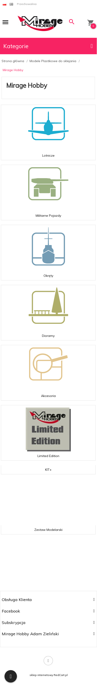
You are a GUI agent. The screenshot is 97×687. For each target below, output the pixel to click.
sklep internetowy (41, 675)
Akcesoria (48, 396)
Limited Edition (48, 456)
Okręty (48, 276)
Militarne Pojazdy (48, 216)
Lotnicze (48, 155)
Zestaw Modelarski (48, 530)
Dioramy (48, 336)
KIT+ (48, 470)
